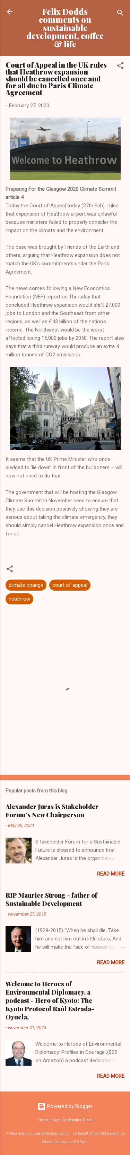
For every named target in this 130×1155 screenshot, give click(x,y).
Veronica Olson (80, 1120)
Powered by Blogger (65, 1106)
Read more (110, 874)
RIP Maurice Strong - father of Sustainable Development (51, 899)
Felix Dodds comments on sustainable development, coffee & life (65, 27)
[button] (120, 66)
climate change (26, 585)
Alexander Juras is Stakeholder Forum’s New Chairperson (52, 810)
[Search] (120, 13)
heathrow (19, 599)
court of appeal (69, 585)
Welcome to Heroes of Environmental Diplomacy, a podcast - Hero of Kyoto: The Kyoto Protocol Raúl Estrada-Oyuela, (50, 1000)
